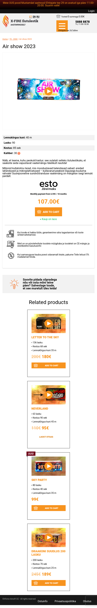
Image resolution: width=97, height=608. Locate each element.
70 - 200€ (13, 39)
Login (91, 11)
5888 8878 (82, 21)
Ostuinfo (43, 601)
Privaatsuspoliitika (65, 601)
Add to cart (51, 211)
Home (5, 39)
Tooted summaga (72, 16)
